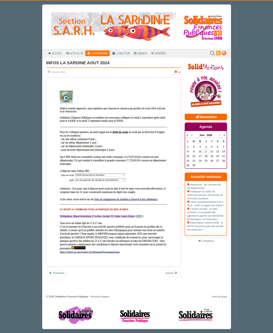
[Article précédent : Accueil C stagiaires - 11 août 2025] (56, 273)
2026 (209, 135)
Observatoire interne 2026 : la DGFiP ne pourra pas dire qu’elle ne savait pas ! (205, 226)
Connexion (207, 241)
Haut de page (219, 296)
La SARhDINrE (99, 53)
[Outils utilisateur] (177, 72)
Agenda (142, 53)
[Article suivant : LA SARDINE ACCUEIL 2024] (172, 273)
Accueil (56, 53)
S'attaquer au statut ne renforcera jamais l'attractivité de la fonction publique (205, 195)
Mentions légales (100, 296)
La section (123, 53)
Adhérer (160, 53)
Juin (203, 135)
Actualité (76, 53)
